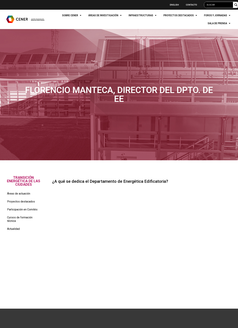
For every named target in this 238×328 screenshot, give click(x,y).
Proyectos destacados (21, 201)
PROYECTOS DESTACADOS (180, 15)
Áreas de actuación (18, 193)
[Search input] (219, 5)
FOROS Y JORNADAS (217, 15)
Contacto (191, 5)
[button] (24, 181)
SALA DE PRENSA (219, 23)
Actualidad (13, 228)
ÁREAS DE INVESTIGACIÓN (105, 15)
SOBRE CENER (71, 15)
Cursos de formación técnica (19, 219)
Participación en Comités (22, 209)
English (174, 5)
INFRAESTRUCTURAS (142, 15)
